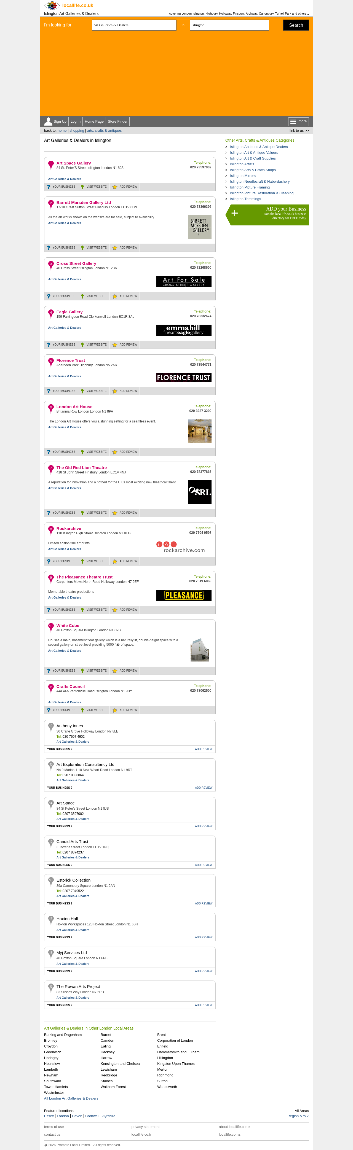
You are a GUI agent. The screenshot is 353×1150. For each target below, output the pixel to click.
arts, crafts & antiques (104, 130)
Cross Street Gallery (76, 263)
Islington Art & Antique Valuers (254, 152)
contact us (52, 1134)
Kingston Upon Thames (176, 1064)
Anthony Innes (70, 725)
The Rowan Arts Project (78, 986)
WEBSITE (97, 186)
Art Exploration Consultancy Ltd (85, 764)
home (62, 130)
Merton (162, 1069)
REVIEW (128, 186)
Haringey (51, 1058)
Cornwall (92, 1116)
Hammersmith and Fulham (178, 1052)
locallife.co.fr (141, 1134)
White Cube (68, 625)
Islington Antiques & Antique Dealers (259, 147)
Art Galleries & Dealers (64, 179)
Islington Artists (242, 164)
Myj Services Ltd (72, 952)
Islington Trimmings (245, 199)
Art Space (66, 803)
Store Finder (118, 121)
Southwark (52, 1081)
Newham (51, 1075)
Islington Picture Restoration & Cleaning (261, 193)
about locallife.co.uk (234, 1127)
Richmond (165, 1075)
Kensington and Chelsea (120, 1064)
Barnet (106, 1035)
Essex (49, 1116)
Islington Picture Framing (250, 187)
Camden (107, 1040)
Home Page (94, 121)
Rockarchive (69, 528)
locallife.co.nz (229, 1134)
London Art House (74, 406)
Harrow (106, 1058)
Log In (76, 121)
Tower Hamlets (56, 1087)
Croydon (51, 1046)
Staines (107, 1081)
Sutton (162, 1081)
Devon (77, 1116)
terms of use (54, 1127)
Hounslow (52, 1064)
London (63, 1116)
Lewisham (109, 1069)
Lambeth (51, 1069)
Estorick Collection (73, 880)
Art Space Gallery (74, 163)
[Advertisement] (176, 74)
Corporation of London (175, 1040)
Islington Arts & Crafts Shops (253, 170)
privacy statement (146, 1127)
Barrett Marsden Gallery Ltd (84, 202)
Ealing (106, 1046)
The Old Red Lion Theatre (82, 467)
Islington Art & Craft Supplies (253, 158)
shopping (76, 130)
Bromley (50, 1040)
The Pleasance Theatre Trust (85, 577)
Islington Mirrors (242, 176)
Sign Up (60, 121)
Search (296, 25)
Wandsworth (167, 1087)
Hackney (108, 1052)
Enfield (162, 1046)
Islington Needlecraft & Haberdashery (260, 181)
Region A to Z (298, 1116)
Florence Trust (71, 360)
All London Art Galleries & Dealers (71, 1098)
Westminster (54, 1092)
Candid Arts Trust (72, 841)
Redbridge (109, 1075)
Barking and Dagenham (63, 1035)
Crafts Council (71, 686)
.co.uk (77, 5)
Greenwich (52, 1052)
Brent (161, 1035)
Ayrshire (108, 1116)
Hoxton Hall (67, 918)
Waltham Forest (113, 1087)
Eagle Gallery (70, 311)
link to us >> (299, 130)
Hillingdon (165, 1058)
